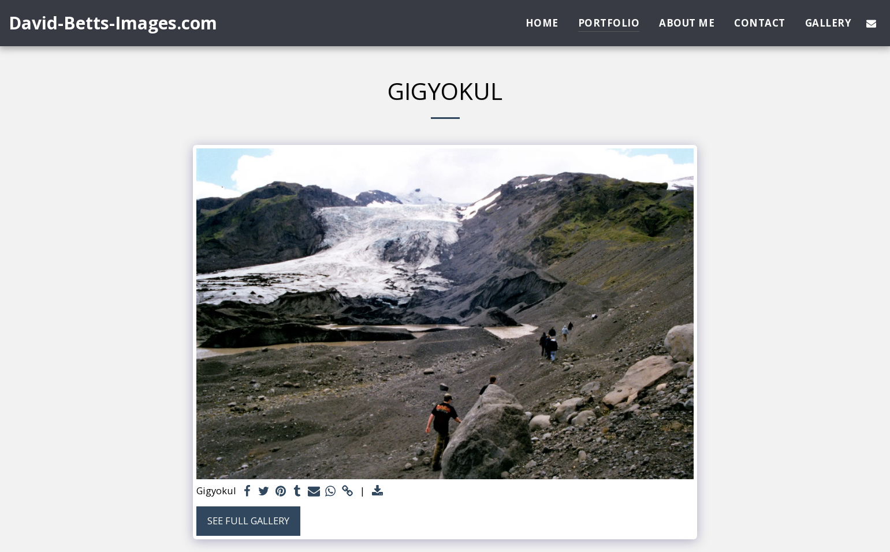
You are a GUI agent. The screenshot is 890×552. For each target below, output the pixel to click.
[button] (871, 23)
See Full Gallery (248, 520)
